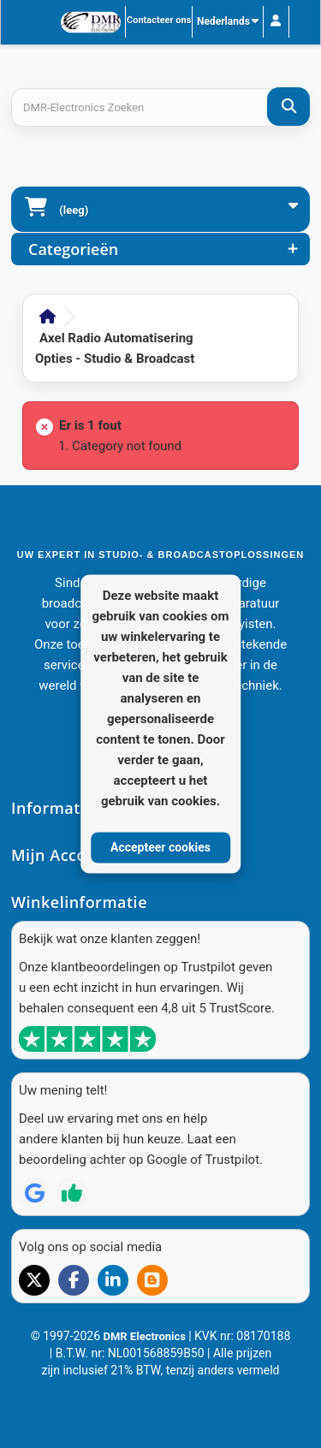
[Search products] (160, 107)
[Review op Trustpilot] (71, 1193)
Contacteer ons (159, 20)
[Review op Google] (34, 1193)
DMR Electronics (145, 1336)
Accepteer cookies (160, 847)
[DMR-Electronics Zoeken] (288, 106)
